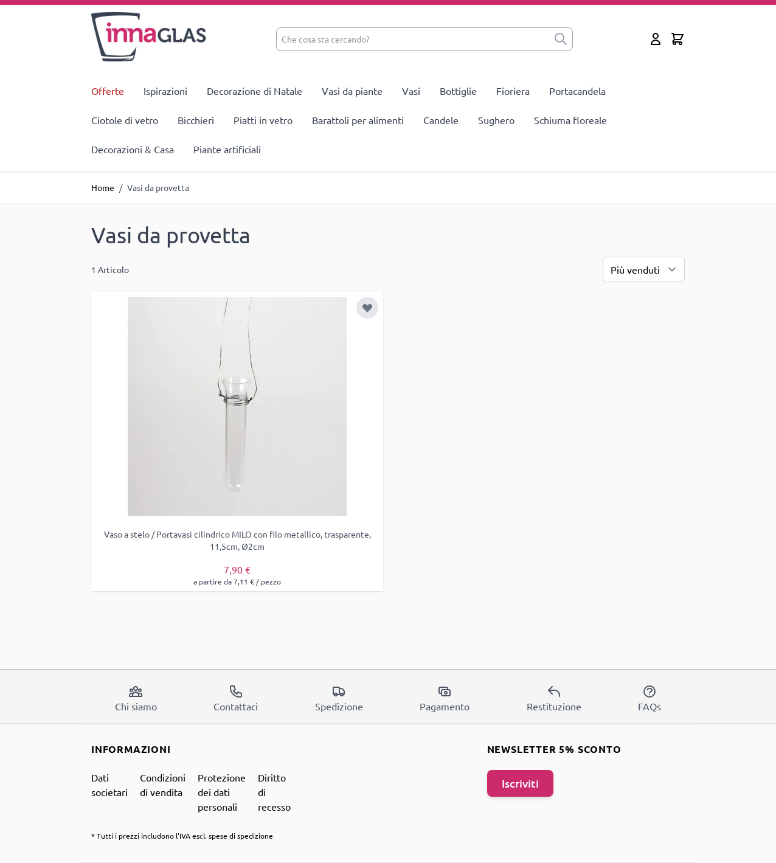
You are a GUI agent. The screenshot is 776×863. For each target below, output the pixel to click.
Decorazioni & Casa (132, 149)
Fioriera (513, 91)
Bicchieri (196, 120)
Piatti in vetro (263, 120)
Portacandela (577, 91)
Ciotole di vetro (124, 120)
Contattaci (235, 698)
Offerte (107, 91)
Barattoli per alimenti (358, 120)
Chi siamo (136, 698)
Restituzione (554, 698)
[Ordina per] (644, 269)
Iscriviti (520, 783)
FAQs (649, 698)
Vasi (411, 91)
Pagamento (444, 698)
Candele (441, 120)
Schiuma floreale (570, 120)
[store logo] (149, 36)
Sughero (496, 120)
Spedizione (339, 698)
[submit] (560, 39)
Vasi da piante (352, 91)
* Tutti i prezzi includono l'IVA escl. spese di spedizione (182, 835)
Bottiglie (458, 91)
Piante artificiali (227, 149)
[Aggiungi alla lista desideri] (367, 308)
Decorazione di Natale (254, 91)
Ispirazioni (165, 91)
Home (102, 187)
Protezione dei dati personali (222, 792)
